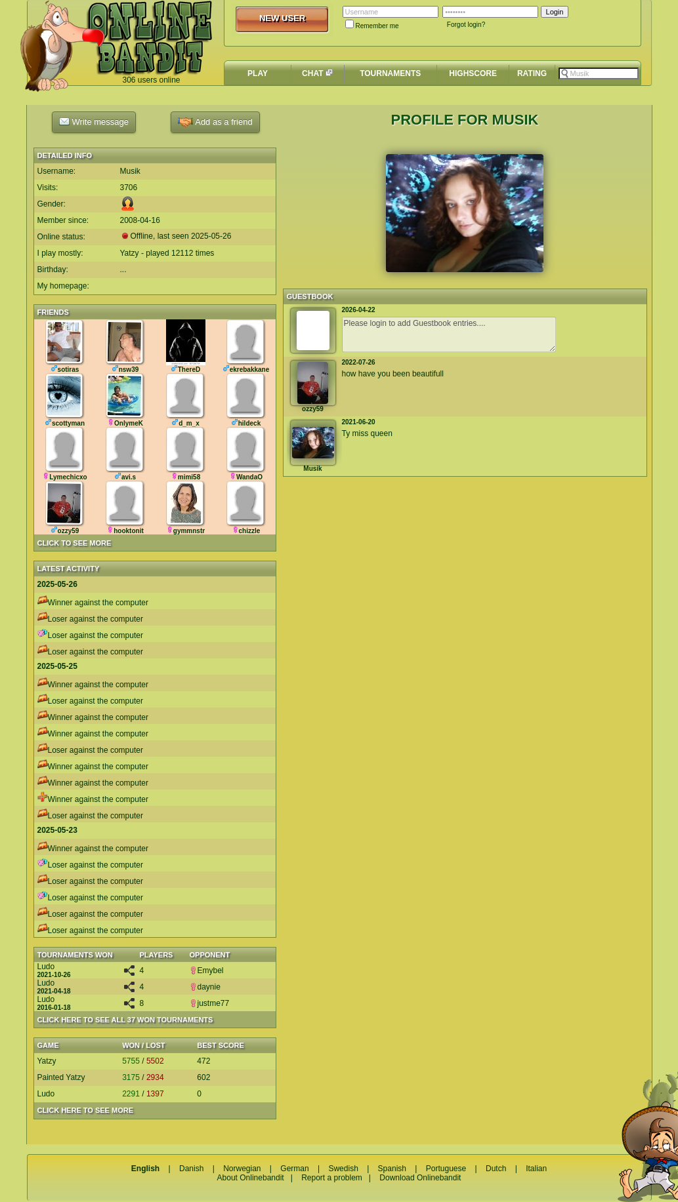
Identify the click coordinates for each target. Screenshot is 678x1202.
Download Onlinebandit (420, 1177)
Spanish (392, 1168)
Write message (94, 121)
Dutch (496, 1168)
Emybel (207, 970)
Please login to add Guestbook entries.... (449, 334)
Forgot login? (466, 24)
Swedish (343, 1168)
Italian (536, 1168)
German (294, 1168)
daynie (205, 987)
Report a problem (331, 1177)
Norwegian (242, 1168)
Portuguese (446, 1168)
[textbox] (599, 73)
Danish (191, 1168)
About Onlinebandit (250, 1177)
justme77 (210, 1003)
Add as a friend (215, 122)
